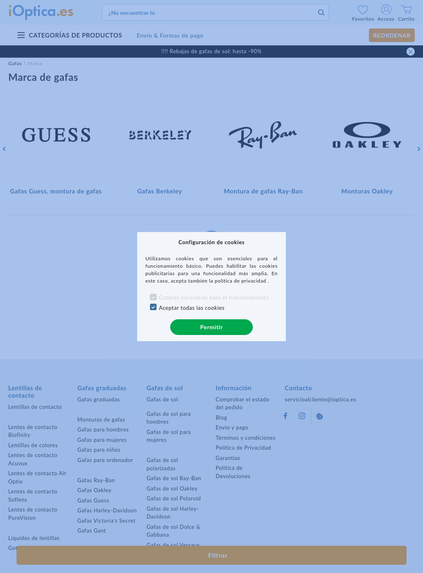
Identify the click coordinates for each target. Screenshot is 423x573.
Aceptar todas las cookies (192, 307)
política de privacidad (241, 281)
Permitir (211, 326)
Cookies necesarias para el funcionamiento (214, 297)
